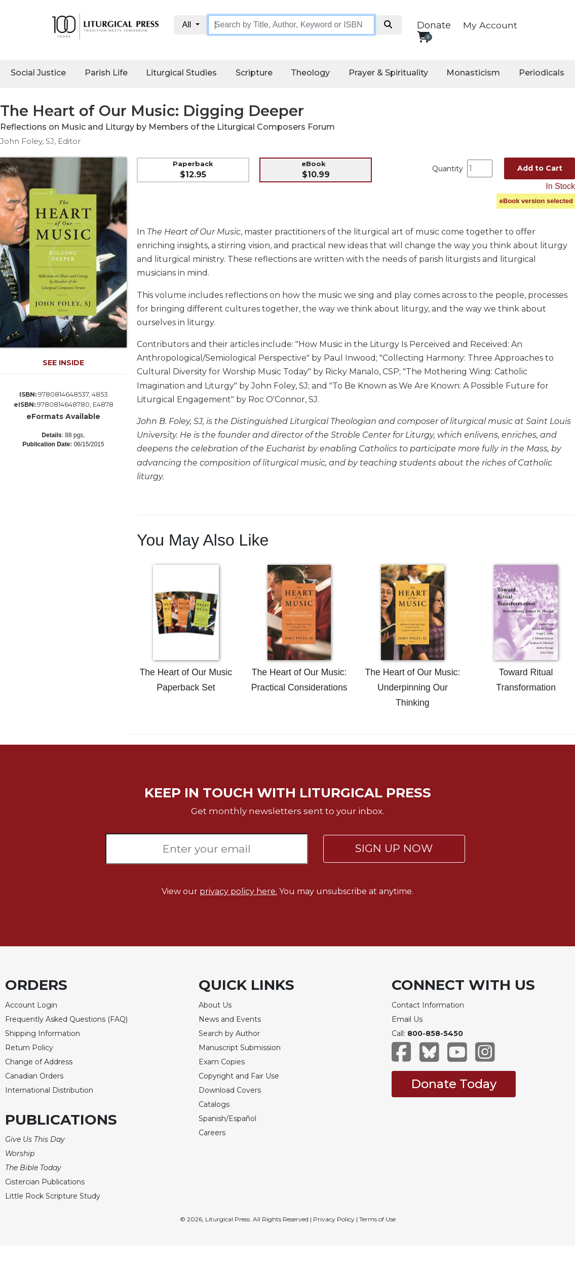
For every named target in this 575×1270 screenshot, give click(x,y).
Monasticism (473, 73)
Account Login (31, 1005)
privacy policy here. (238, 891)
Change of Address (38, 1061)
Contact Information (428, 1005)
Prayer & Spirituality (388, 73)
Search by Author (229, 1033)
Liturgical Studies (181, 73)
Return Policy (29, 1047)
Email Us (407, 1019)
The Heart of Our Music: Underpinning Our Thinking (413, 687)
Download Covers (230, 1090)
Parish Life (106, 73)
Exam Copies (222, 1061)
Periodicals (541, 73)
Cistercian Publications (45, 1181)
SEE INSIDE (63, 362)
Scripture (254, 73)
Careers (212, 1132)
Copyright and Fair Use (239, 1076)
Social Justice (38, 73)
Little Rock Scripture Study (52, 1196)
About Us (215, 1005)
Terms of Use (377, 1219)
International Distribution (49, 1090)
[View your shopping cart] (423, 36)
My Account (490, 25)
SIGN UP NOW (394, 848)
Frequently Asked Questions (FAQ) (66, 1019)
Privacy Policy (334, 1219)
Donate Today (453, 1083)
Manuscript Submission (240, 1047)
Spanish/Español (227, 1118)
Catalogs (214, 1104)
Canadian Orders (34, 1076)
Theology (310, 73)
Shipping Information (42, 1033)
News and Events (230, 1019)
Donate (434, 25)
